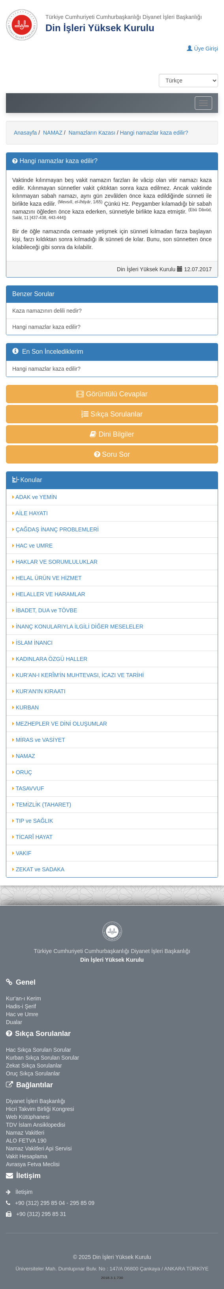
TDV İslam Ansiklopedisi (35, 1125)
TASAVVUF (28, 788)
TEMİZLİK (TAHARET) (41, 804)
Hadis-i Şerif (21, 1006)
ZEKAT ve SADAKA (38, 869)
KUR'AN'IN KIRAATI (39, 691)
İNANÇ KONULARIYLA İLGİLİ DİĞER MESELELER (77, 626)
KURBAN (25, 707)
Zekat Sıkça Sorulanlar (34, 1065)
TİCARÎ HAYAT (32, 837)
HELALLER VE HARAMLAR (48, 594)
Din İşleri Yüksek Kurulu (99, 28)
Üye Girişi (202, 48)
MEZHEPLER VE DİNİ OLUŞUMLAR (59, 723)
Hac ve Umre (22, 1014)
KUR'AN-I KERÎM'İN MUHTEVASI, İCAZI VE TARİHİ (78, 675)
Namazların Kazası (91, 132)
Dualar (14, 1022)
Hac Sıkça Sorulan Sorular (38, 1050)
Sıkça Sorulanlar (112, 414)
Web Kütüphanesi (27, 1117)
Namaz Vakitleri (25, 1133)
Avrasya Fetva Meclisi (33, 1164)
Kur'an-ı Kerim (23, 998)
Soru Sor (112, 454)
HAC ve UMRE (32, 545)
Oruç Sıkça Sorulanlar (33, 1073)
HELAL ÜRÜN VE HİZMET (47, 578)
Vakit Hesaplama (26, 1156)
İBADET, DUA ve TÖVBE (44, 610)
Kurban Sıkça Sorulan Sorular (42, 1057)
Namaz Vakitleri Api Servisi (39, 1148)
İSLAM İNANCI (32, 643)
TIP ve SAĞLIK (32, 821)
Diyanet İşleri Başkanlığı (35, 1101)
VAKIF (21, 853)
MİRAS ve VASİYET (38, 740)
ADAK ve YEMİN (34, 497)
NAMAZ (51, 132)
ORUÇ (22, 772)
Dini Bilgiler (112, 434)
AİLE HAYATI (30, 513)
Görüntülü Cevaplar (111, 394)
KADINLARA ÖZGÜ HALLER (49, 659)
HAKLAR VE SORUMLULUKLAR (55, 562)
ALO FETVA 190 (26, 1140)
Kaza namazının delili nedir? (47, 311)
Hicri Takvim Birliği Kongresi (40, 1109)
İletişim (19, 1192)
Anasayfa (25, 132)
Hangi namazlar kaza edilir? (154, 132)
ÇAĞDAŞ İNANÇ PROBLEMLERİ (55, 529)
